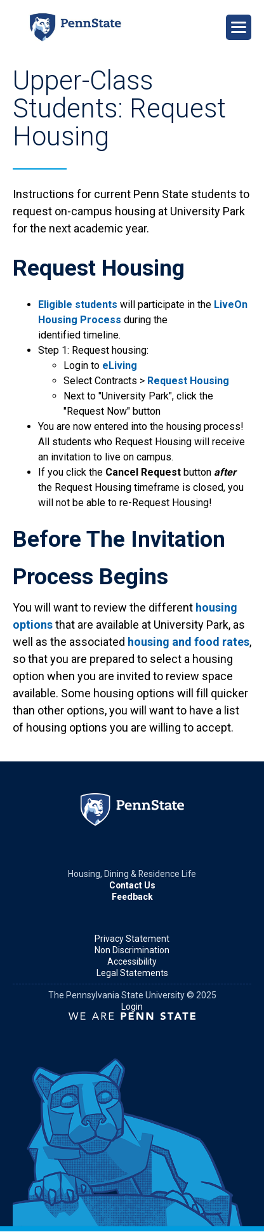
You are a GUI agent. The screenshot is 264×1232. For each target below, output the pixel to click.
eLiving (119, 365)
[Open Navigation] (238, 27)
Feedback (132, 897)
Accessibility (132, 961)
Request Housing (188, 381)
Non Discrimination (132, 950)
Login (132, 1006)
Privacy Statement (132, 939)
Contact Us (132, 885)
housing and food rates (188, 641)
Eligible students (77, 304)
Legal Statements (132, 973)
